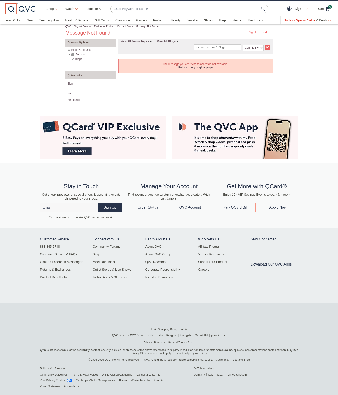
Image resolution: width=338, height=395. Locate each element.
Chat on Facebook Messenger (61, 262)
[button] (290, 9)
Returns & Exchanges (55, 269)
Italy (210, 374)
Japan (220, 374)
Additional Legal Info (148, 374)
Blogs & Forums (82, 26)
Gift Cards (102, 20)
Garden (141, 20)
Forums (80, 54)
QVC (68, 26)
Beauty (176, 20)
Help (265, 32)
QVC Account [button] (190, 207)
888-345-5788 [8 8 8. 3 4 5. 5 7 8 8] (241, 359)
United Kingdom (237, 374)
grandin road (218, 335)
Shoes (208, 20)
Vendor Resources (211, 254)
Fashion (158, 20)
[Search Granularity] (253, 48)
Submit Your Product (212, 262)
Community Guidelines (53, 374)
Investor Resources (159, 277)
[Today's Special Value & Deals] (307, 20)
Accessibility (71, 386)
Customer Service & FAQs (58, 254)
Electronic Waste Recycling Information (141, 380)
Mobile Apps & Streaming (110, 277)
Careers (203, 269)
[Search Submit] (263, 9)
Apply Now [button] (277, 207)
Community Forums (106, 246)
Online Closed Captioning (117, 374)
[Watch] (70, 8)
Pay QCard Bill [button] (236, 207)
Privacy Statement (155, 342)
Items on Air (94, 9)
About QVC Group (158, 254)
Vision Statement (50, 386)
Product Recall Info (53, 277)
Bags (222, 20)
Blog (96, 254)
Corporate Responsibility (162, 269)
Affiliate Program (209, 246)
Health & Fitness (76, 20)
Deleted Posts (125, 26)
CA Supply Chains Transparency (95, 380)
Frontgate (185, 335)
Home (237, 20)
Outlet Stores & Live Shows (112, 269)
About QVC (153, 246)
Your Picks (12, 20)
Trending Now (49, 20)
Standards (74, 99)
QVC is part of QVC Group (128, 335)
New (30, 20)
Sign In (253, 32)
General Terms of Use (181, 342)
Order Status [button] (148, 207)
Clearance (122, 20)
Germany (199, 374)
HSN (150, 335)
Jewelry (192, 20)
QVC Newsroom (156, 262)
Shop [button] (50, 9)
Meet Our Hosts (104, 262)
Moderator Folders (104, 26)
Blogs (78, 59)
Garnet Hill (201, 335)
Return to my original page (195, 67)
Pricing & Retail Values (84, 374)
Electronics (255, 20)
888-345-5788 (50, 246)
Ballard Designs (166, 335)
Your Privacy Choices (53, 380)
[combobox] (185, 9)
